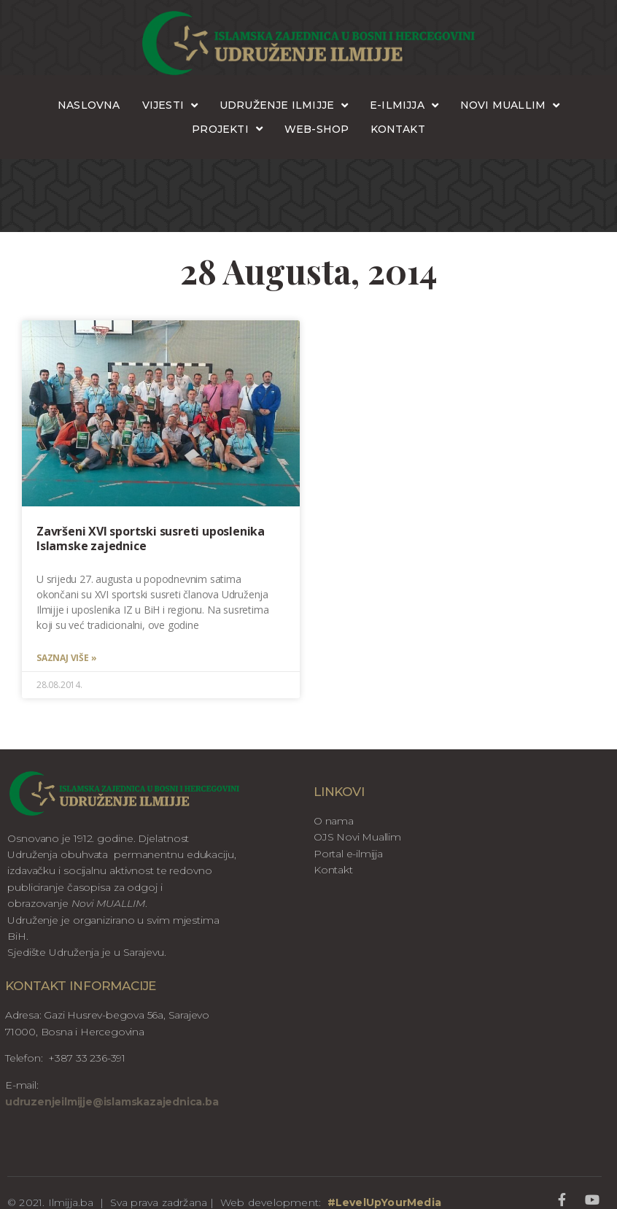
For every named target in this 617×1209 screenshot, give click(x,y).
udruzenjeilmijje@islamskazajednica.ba (112, 1101)
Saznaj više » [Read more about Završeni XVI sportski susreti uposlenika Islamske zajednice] (66, 658)
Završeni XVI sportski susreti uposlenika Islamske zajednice (150, 538)
